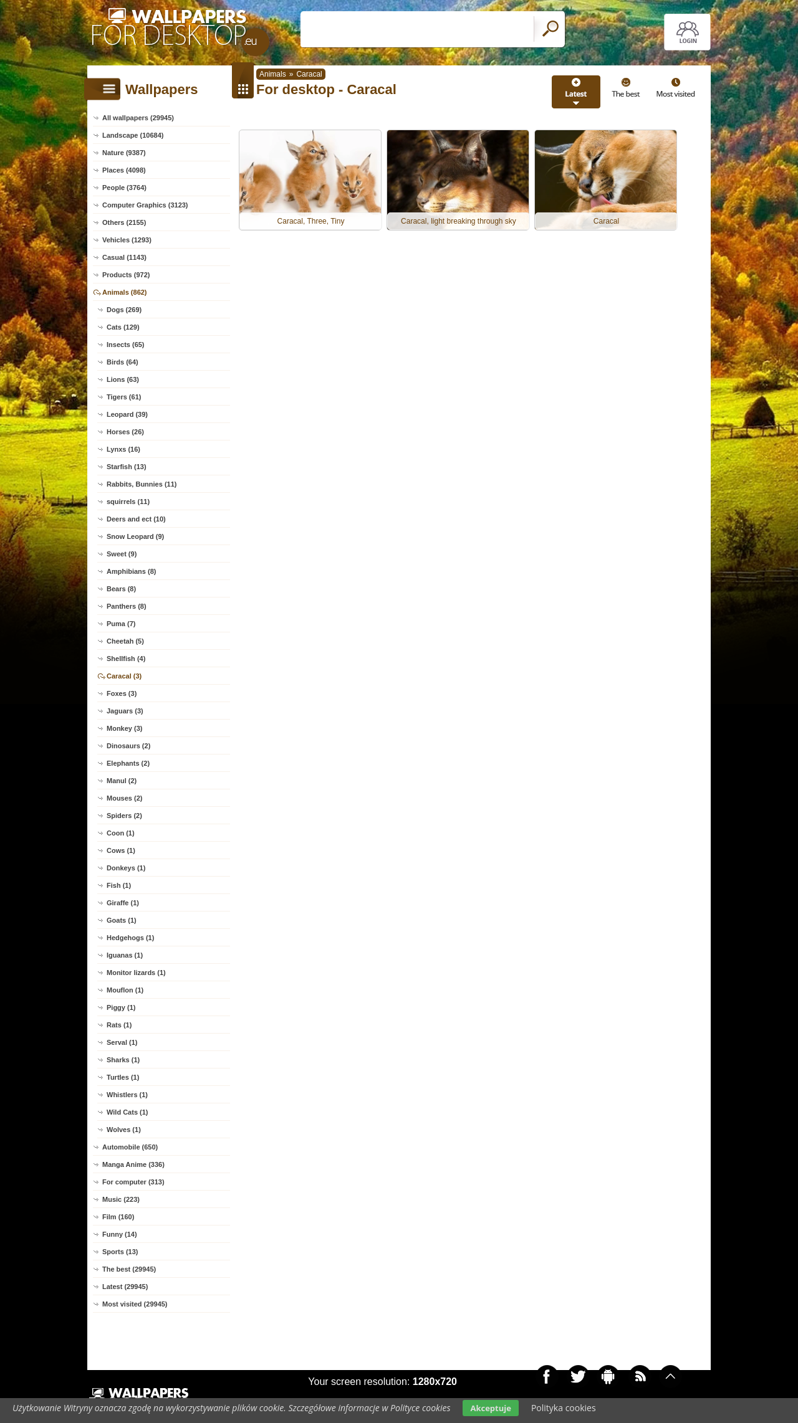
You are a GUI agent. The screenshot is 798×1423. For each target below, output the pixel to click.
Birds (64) (122, 362)
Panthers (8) (127, 606)
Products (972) (126, 274)
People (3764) (124, 187)
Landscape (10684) (132, 135)
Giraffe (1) (123, 903)
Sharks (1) (123, 1060)
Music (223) (121, 1199)
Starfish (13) (127, 466)
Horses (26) (125, 431)
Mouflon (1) (125, 990)
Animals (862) (124, 292)
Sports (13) (120, 1251)
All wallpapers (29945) (138, 117)
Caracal (309, 74)
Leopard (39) (127, 414)
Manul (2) (122, 780)
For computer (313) (133, 1182)
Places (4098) (124, 170)
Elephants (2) (128, 763)
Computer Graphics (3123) (145, 205)
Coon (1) (121, 833)
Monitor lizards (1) (136, 972)
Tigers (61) (124, 397)
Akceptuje (490, 1408)
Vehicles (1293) (126, 240)
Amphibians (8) (131, 571)
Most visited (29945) (135, 1304)
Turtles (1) (123, 1077)
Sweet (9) (122, 554)
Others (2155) (124, 222)
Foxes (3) (122, 693)
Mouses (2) (124, 798)
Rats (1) (119, 1025)
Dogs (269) (124, 309)
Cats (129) (123, 327)
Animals (272, 74)
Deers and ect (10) (136, 519)
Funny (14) (119, 1234)
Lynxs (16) (123, 449)
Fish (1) (119, 885)
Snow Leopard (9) (135, 536)
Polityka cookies (563, 1408)
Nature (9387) (124, 152)
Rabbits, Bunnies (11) (141, 484)
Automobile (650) (130, 1147)
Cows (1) (121, 850)
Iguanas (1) (125, 955)
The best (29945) (129, 1269)
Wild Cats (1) (127, 1112)
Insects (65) (126, 344)
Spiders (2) (124, 815)
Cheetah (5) (125, 641)
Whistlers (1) (127, 1094)
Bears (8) (121, 589)
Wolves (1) (124, 1129)
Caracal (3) (124, 676)
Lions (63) (123, 379)
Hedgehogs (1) (130, 937)
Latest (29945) (125, 1286)
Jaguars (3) (125, 711)
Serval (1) (122, 1042)
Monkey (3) (124, 728)
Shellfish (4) (126, 658)
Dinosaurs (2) (128, 746)
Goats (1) (122, 920)
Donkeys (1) (126, 868)
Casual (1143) (124, 257)
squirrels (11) (128, 501)
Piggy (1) (121, 1007)
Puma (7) (121, 623)
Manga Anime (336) (133, 1164)
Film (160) (118, 1217)
